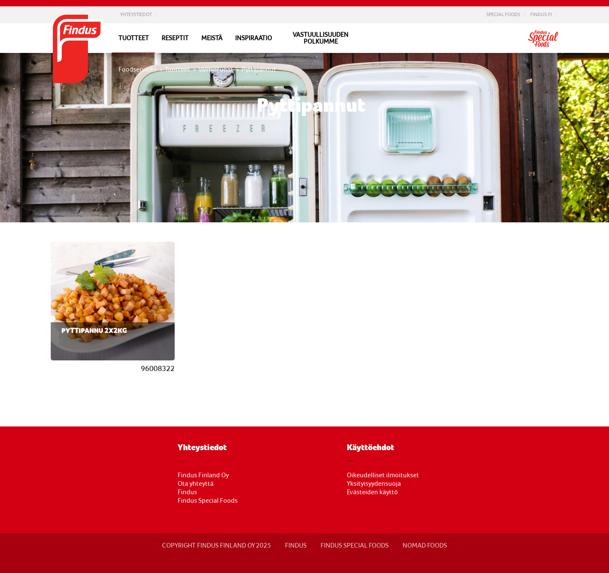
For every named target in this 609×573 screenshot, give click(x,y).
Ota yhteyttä (196, 483)
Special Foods (503, 14)
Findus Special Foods (208, 500)
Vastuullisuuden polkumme (320, 38)
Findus (187, 492)
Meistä (211, 38)
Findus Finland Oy (203, 475)
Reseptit (175, 38)
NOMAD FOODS (425, 545)
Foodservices (137, 69)
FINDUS (296, 545)
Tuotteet (133, 38)
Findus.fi (541, 14)
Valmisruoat (215, 69)
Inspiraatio (253, 38)
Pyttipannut (258, 69)
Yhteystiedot (136, 14)
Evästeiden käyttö (372, 492)
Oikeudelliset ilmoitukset (383, 475)
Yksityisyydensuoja (374, 483)
